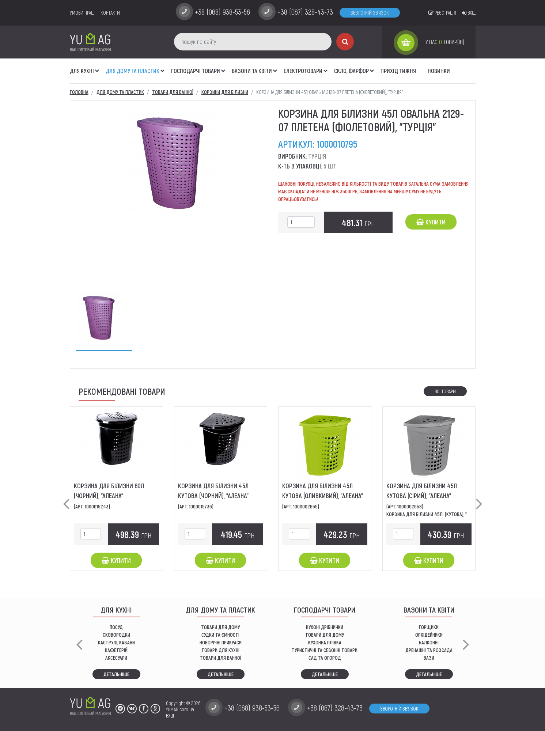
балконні (429, 642)
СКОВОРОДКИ (116, 635)
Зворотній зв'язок (370, 13)
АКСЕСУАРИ (116, 658)
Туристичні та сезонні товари (324, 650)
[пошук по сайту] (253, 41)
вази (429, 658)
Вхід (469, 13)
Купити (431, 222)
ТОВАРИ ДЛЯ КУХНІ (220, 650)
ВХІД (170, 715)
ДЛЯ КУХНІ (82, 70)
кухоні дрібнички (324, 627)
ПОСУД (116, 627)
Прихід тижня (398, 70)
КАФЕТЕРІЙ (116, 650)
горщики (429, 627)
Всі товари (445, 391)
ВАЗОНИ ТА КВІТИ (252, 70)
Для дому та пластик (132, 70)
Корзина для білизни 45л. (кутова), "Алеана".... (437, 514)
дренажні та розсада (429, 650)
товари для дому (324, 635)
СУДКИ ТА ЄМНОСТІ (220, 635)
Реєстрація (442, 13)
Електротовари (303, 70)
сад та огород (325, 658)
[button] (97, 67)
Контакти (110, 13)
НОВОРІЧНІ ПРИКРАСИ (221, 642)
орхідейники (429, 635)
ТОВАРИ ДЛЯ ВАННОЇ (220, 658)
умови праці (82, 13)
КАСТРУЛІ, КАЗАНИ (116, 642)
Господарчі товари (195, 70)
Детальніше (116, 674)
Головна (79, 92)
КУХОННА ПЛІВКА (324, 642)
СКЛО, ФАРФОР (351, 70)
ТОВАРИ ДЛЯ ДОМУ (220, 627)
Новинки (439, 70)
